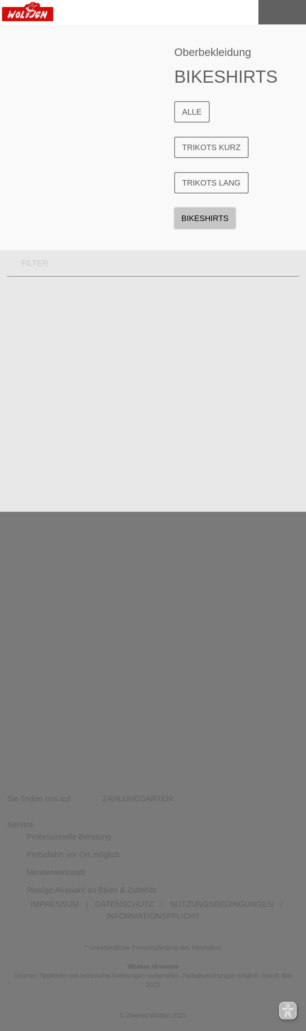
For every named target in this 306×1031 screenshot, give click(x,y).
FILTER (27, 263)
